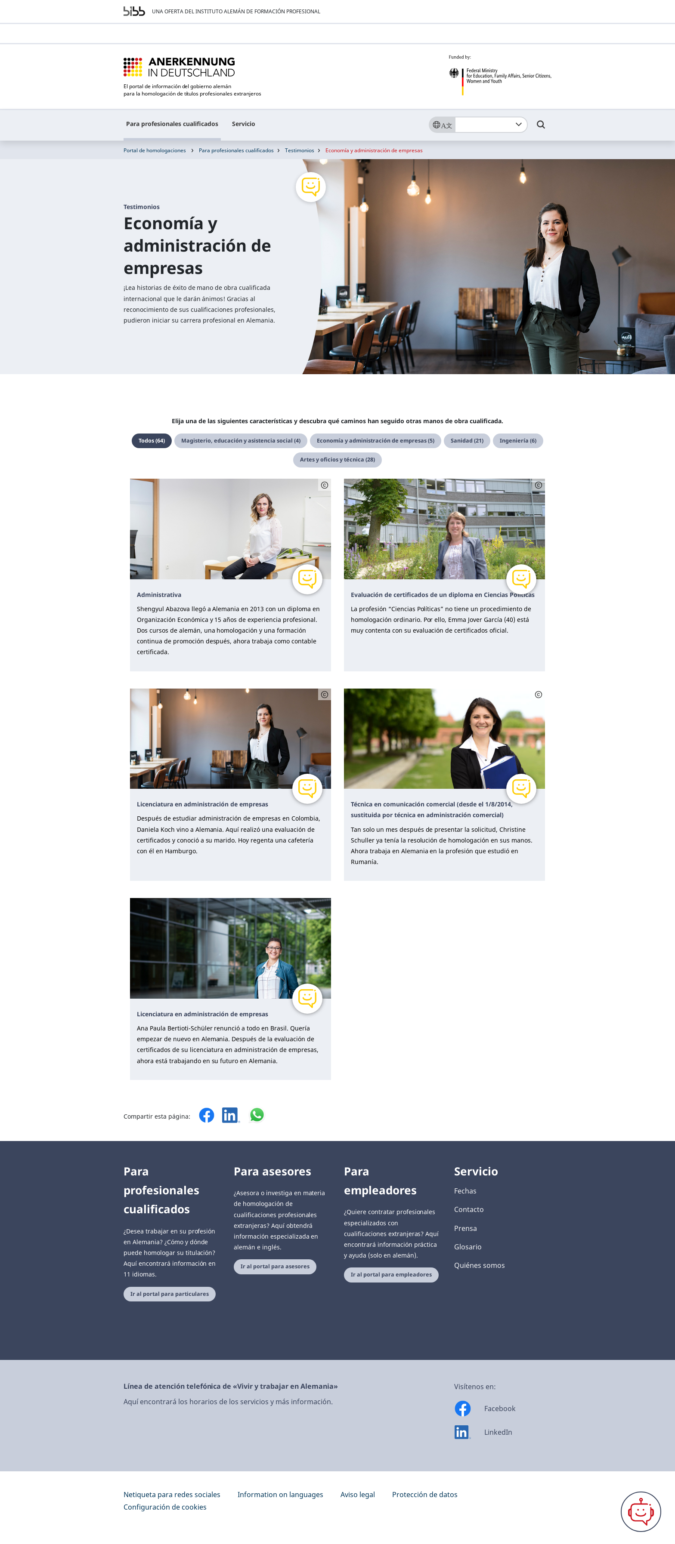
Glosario (468, 1247)
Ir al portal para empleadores (391, 1274)
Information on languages (280, 1494)
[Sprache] (442, 125)
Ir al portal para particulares (169, 1294)
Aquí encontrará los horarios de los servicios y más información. (228, 1401)
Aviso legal (358, 1494)
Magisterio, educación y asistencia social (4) (240, 440)
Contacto (469, 1209)
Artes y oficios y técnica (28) (337, 459)
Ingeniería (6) (518, 440)
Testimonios (299, 150)
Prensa (465, 1228)
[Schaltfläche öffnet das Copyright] (324, 485)
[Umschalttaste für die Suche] (541, 129)
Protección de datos (425, 1494)
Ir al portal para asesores (275, 1266)
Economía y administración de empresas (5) (375, 440)
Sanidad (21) (467, 440)
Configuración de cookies (165, 1507)
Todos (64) (152, 440)
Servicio (243, 124)
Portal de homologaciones (155, 150)
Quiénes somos (479, 1265)
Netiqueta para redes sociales (172, 1494)
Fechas (465, 1191)
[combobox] (491, 125)
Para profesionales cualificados (172, 124)
